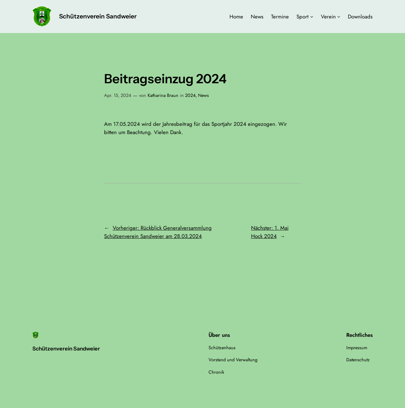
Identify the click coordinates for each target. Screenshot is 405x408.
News (203, 95)
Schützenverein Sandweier (97, 16)
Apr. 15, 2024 (117, 95)
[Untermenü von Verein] (338, 16)
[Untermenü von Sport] (311, 16)
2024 (190, 95)
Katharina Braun (163, 95)
